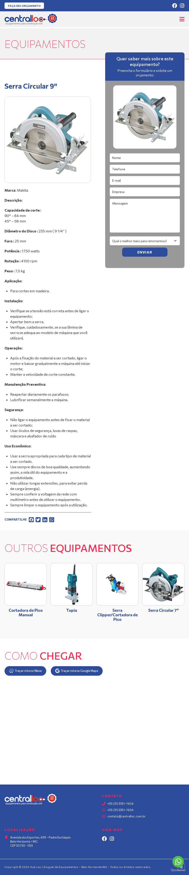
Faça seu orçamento (24, 5)
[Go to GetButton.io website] (178, 870)
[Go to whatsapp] (178, 861)
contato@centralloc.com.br (126, 816)
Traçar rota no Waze (25, 670)
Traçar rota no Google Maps (76, 670)
